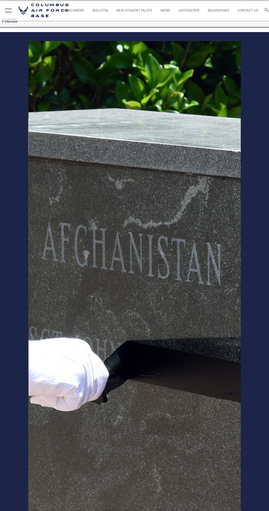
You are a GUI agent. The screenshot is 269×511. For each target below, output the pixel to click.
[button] (7, 10)
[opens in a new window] (188, 10)
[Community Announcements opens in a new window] (100, 10)
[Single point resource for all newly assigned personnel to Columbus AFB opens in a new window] (73, 10)
